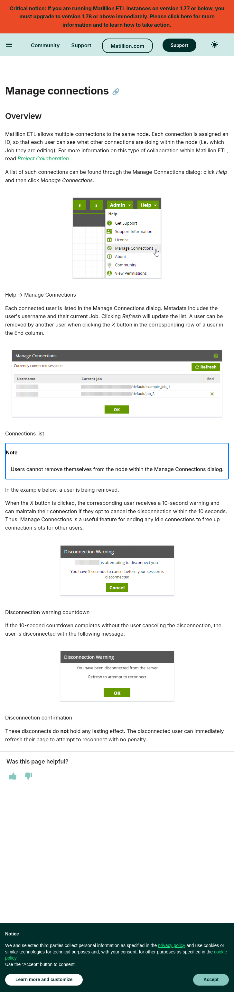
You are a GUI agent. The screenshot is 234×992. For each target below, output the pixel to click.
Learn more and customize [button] (43, 979)
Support (81, 45)
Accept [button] (211, 979)
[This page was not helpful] (28, 776)
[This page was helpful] (12, 776)
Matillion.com (127, 46)
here (186, 16)
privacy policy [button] (171, 945)
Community (45, 45)
